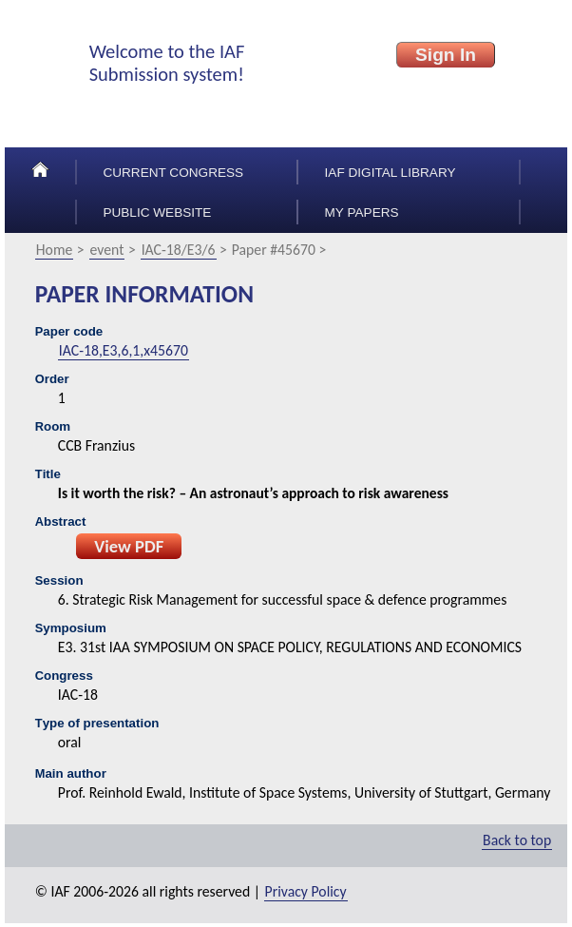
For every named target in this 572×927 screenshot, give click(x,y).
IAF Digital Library (390, 172)
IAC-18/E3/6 (179, 250)
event (107, 250)
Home (54, 250)
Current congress (173, 172)
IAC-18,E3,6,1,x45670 (123, 350)
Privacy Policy (306, 891)
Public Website (157, 212)
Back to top (517, 840)
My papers (362, 212)
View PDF (128, 546)
